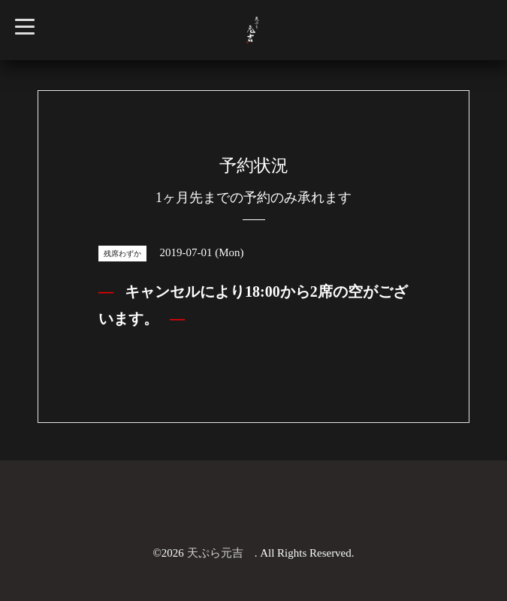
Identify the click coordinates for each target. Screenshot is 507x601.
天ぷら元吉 (221, 553)
